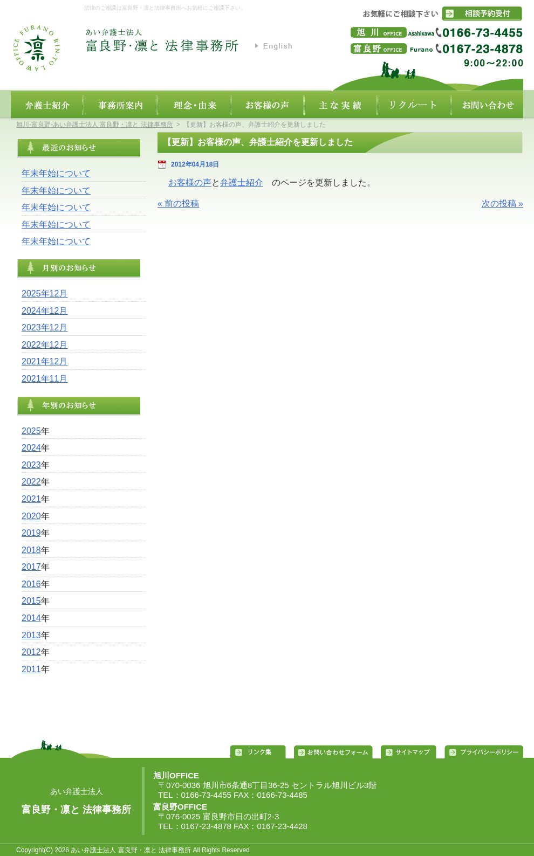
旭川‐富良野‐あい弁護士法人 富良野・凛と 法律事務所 (94, 124)
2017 (31, 566)
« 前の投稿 (178, 203)
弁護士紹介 (241, 182)
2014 (31, 618)
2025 (31, 431)
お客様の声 (189, 182)
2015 (31, 600)
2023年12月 (44, 327)
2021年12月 (44, 361)
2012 (31, 652)
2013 (31, 635)
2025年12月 (44, 293)
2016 (31, 584)
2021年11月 (44, 378)
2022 (31, 481)
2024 (31, 447)
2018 (31, 550)
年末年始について (56, 173)
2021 (31, 498)
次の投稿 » (502, 203)
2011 (31, 669)
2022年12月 (44, 344)
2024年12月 (44, 310)
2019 (31, 532)
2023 (31, 465)
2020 (31, 516)
